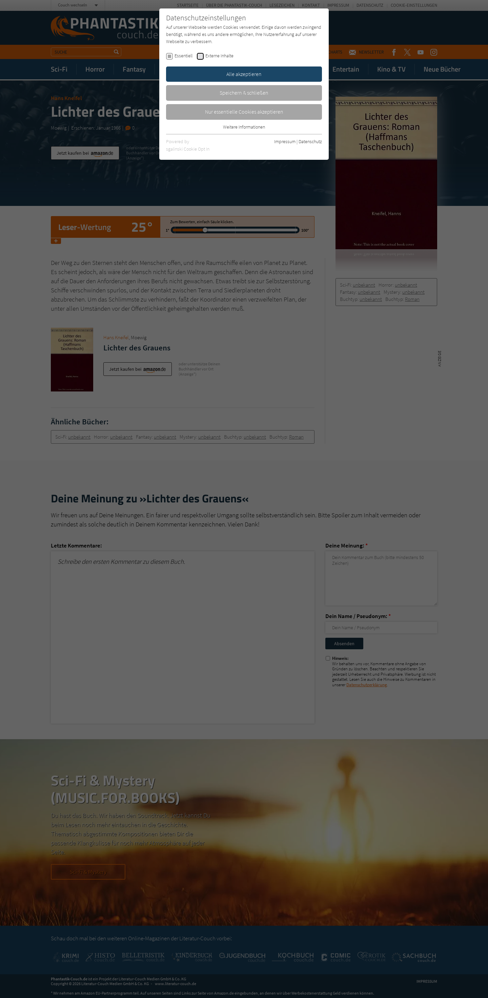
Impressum (285, 141)
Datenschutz (310, 141)
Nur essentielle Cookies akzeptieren (244, 111)
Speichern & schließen (244, 92)
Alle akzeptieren (244, 74)
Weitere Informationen (244, 127)
